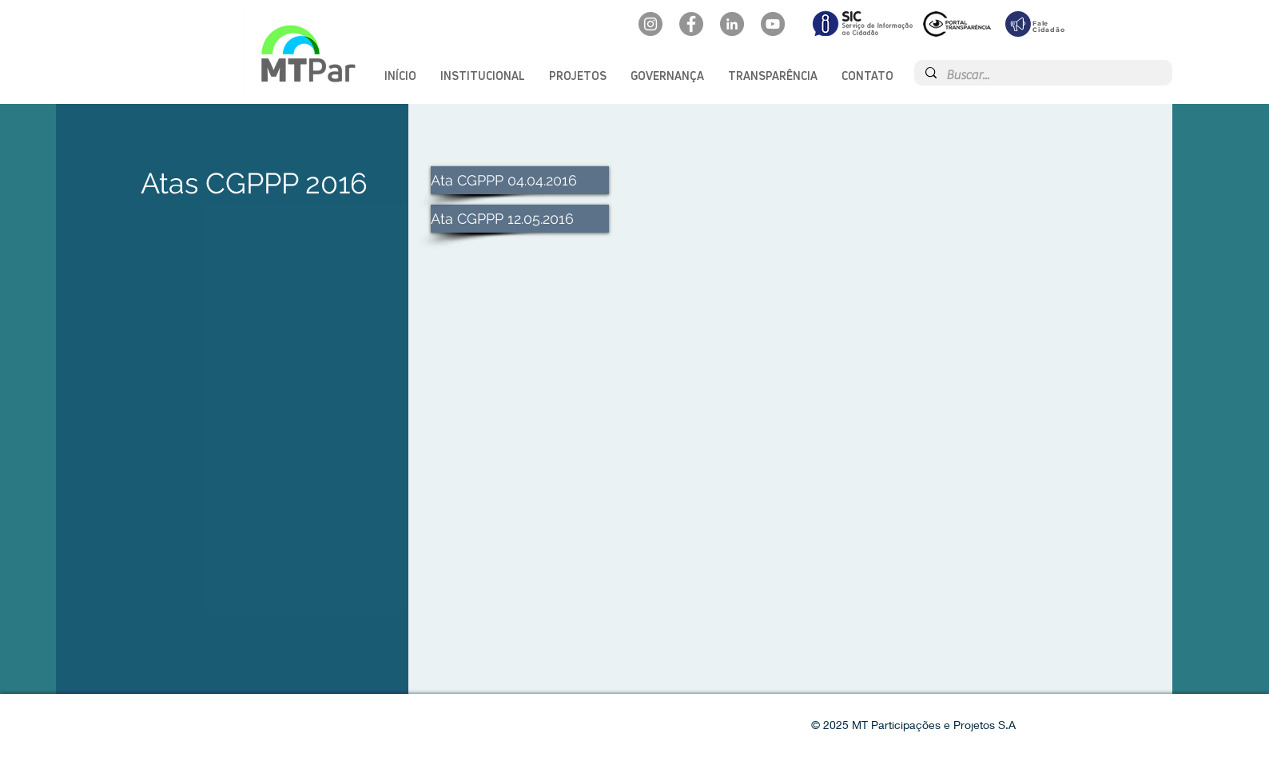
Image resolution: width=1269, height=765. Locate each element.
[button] (482, 75)
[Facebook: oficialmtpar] (691, 24)
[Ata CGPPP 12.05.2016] (520, 219)
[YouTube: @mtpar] (773, 24)
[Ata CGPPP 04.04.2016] (520, 180)
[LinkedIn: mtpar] (732, 24)
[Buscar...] (1042, 75)
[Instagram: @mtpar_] (650, 24)
